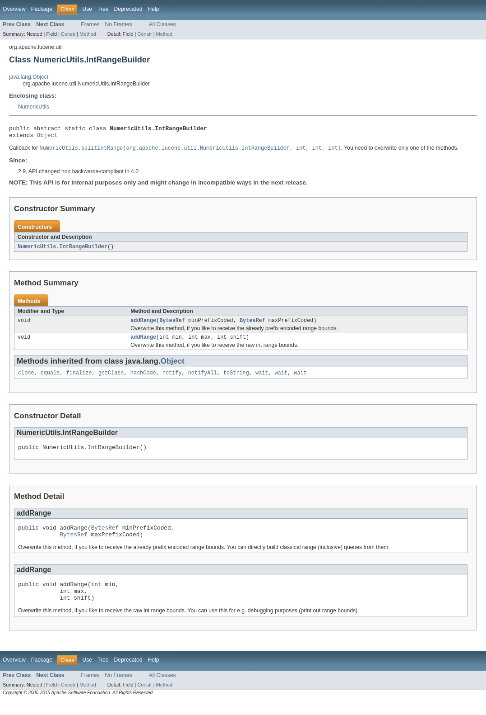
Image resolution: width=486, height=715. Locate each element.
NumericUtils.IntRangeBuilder (62, 250)
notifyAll (202, 379)
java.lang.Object (28, 77)
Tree (103, 9)
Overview (14, 9)
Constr (68, 34)
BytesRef (172, 324)
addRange (143, 324)
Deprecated (128, 9)
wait (261, 379)
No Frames (118, 24)
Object (47, 137)
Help (153, 9)
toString (236, 379)
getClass (111, 379)
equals (50, 379)
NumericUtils (33, 107)
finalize (79, 379)
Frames (90, 24)
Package (41, 9)
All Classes (162, 24)
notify (172, 379)
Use (87, 9)
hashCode (143, 379)
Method (87, 34)
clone (26, 379)
